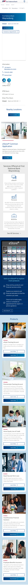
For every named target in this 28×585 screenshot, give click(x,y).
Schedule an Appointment (10, 32)
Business (7, 4)
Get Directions (7, 28)
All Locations (5, 8)
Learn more (14, 397)
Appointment (14, 534)
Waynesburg (14, 8)
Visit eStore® (8, 311)
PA (9, 8)
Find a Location (14, 115)
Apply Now (14, 355)
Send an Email (7, 75)
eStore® (12, 4)
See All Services (14, 233)
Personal (2, 4)
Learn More (7, 158)
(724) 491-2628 (8, 72)
